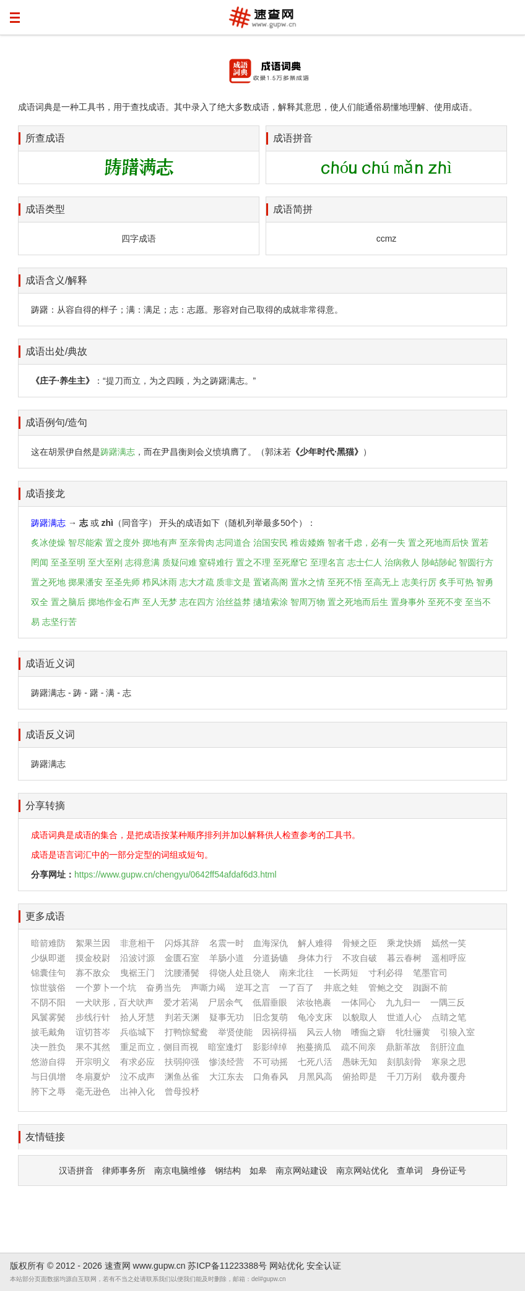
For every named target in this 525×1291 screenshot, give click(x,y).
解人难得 (315, 943)
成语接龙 (45, 493)
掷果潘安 (85, 582)
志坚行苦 (59, 622)
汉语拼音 (76, 1170)
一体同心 (358, 1002)
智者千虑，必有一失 (367, 543)
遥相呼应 (449, 958)
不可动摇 (270, 1062)
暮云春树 (404, 958)
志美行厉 (419, 582)
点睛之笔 (449, 1017)
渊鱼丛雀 (182, 1076)
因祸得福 (279, 1032)
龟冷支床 (315, 1017)
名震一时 (226, 943)
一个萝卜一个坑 (106, 988)
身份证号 (449, 1170)
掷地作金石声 (114, 602)
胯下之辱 (48, 1091)
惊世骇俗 (48, 988)
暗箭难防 (48, 943)
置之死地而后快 (438, 543)
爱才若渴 (180, 1002)
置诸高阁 (270, 582)
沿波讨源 (137, 958)
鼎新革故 (403, 1047)
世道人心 (404, 1017)
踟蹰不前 (430, 988)
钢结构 (228, 1170)
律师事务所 (123, 1170)
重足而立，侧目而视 (159, 1047)
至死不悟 (345, 582)
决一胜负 (48, 1047)
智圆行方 (476, 562)
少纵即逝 (48, 958)
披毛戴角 (48, 1032)
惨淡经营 (226, 1062)
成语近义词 (50, 663)
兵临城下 (137, 1032)
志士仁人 (364, 562)
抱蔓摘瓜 (314, 1047)
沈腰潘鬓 (182, 973)
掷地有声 (159, 543)
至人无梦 (159, 602)
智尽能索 (85, 543)
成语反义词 (50, 734)
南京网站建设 (302, 1170)
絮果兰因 (93, 943)
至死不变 (445, 602)
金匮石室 (182, 958)
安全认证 (323, 1266)
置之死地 (48, 582)
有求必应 (137, 1062)
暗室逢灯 (225, 1047)
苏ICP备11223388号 (227, 1266)
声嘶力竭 (208, 988)
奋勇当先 (163, 988)
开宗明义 (93, 1062)
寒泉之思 (449, 1062)
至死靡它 (290, 562)
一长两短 (341, 973)
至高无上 (382, 582)
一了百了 (296, 988)
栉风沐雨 (159, 582)
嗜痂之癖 (368, 1032)
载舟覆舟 (449, 1076)
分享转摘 (45, 805)
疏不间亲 (358, 1047)
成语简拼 (293, 209)
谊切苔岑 (93, 1032)
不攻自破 (359, 958)
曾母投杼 (182, 1091)
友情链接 (45, 1137)
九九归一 (403, 1002)
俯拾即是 (359, 1076)
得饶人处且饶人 (239, 973)
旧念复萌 (270, 1017)
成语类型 (45, 209)
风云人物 (323, 1032)
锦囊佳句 (48, 973)
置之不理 (253, 562)
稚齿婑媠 (307, 543)
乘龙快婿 (404, 943)
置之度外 (122, 543)
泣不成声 (137, 1076)
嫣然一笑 (449, 943)
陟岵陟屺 (439, 562)
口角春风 (270, 1076)
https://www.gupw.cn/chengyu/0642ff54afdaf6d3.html (175, 874)
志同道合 (233, 543)
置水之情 (307, 582)
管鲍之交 (385, 988)
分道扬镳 (270, 958)
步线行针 (93, 1017)
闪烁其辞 (182, 943)
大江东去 (226, 1076)
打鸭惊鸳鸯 (186, 1032)
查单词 (410, 1170)
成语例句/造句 (56, 422)
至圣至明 (68, 562)
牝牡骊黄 (413, 1032)
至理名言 (327, 562)
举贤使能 (235, 1032)
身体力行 (315, 958)
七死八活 (315, 1062)
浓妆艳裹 (314, 1002)
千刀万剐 (404, 1076)
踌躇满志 (117, 452)
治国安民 (270, 543)
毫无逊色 (93, 1091)
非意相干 (137, 943)
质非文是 (233, 582)
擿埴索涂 (270, 602)
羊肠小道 (226, 958)
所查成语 (45, 138)
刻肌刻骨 (404, 1062)
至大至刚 (105, 562)
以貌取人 (359, 1017)
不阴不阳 (48, 1002)
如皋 (258, 1170)
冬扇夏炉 (93, 1076)
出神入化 (137, 1091)
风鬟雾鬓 (48, 1017)
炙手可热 (456, 582)
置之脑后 (68, 602)
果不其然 (93, 1047)
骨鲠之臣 (359, 943)
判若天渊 (182, 1017)
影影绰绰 (270, 1047)
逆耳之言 (252, 988)
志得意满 (142, 562)
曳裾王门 (137, 973)
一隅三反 (447, 1002)
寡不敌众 (93, 973)
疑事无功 (226, 1017)
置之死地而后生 (358, 602)
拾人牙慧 (137, 1017)
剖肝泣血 (447, 1047)
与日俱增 (48, 1076)
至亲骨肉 (197, 543)
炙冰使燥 (48, 543)
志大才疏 (197, 582)
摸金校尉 (93, 958)
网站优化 (286, 1266)
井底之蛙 (341, 988)
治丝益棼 (233, 602)
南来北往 (296, 973)
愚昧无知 (359, 1062)
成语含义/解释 (56, 280)
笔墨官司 (430, 973)
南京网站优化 (362, 1170)
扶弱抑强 (182, 1062)
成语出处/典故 (56, 351)
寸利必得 (385, 973)
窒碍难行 (216, 562)
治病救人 (401, 562)
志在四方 (197, 602)
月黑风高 (315, 1076)
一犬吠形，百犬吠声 (115, 1002)
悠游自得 (48, 1062)
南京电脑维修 (180, 1170)
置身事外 (408, 602)
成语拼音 (293, 138)
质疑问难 (179, 562)
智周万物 (307, 602)
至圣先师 (122, 582)
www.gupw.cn (159, 1266)
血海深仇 (270, 943)
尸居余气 (225, 1002)
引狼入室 (457, 1032)
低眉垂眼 (270, 1002)
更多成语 (45, 916)
